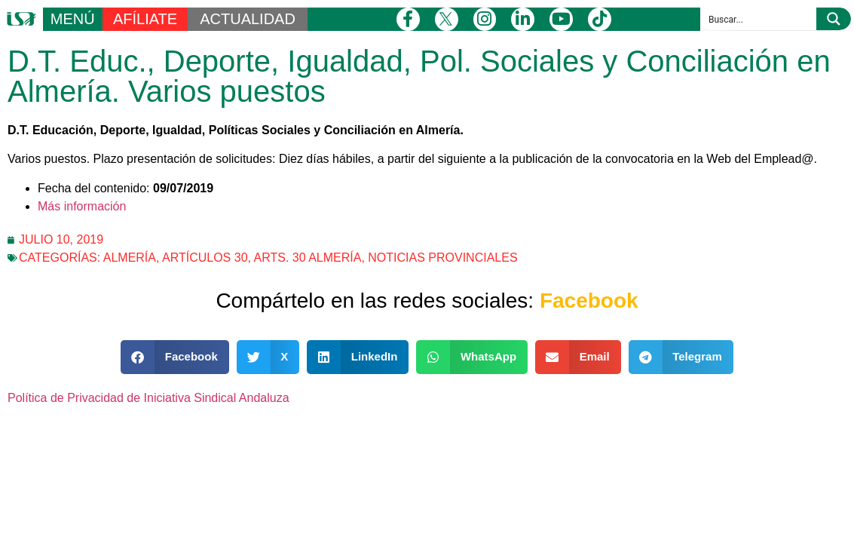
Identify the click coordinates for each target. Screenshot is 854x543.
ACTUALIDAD (247, 19)
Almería (129, 257)
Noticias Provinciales (442, 257)
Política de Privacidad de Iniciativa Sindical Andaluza (148, 397)
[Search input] (759, 19)
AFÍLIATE (145, 19)
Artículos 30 (205, 257)
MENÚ (73, 19)
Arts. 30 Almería (308, 257)
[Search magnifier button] (833, 19)
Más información (82, 206)
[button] (175, 357)
